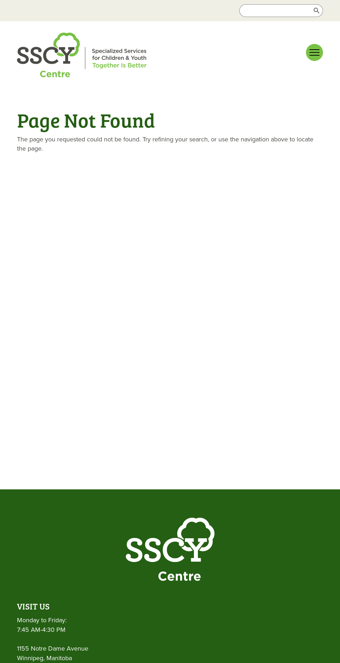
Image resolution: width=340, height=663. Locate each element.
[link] (81, 56)
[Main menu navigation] (314, 52)
